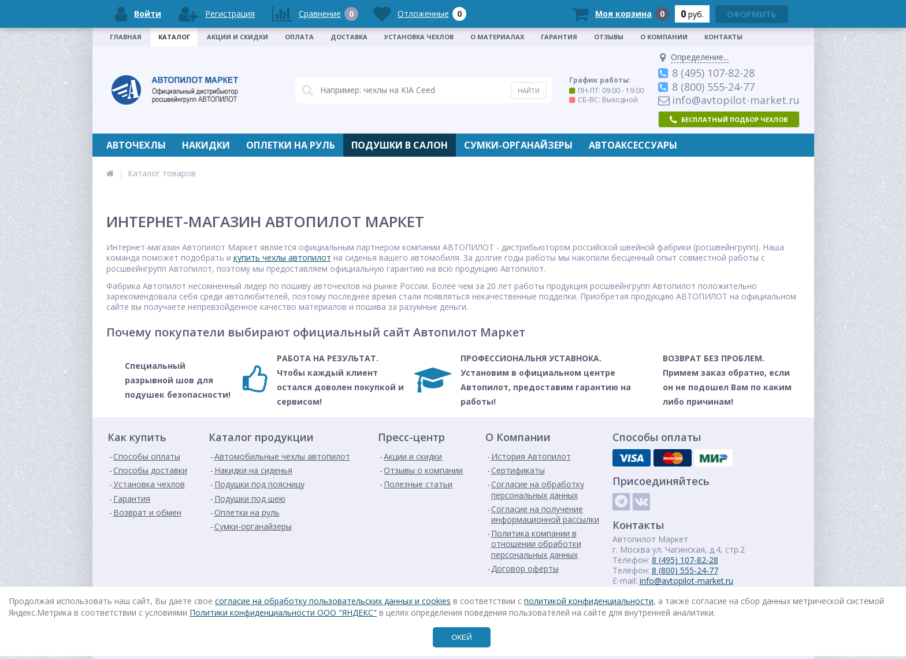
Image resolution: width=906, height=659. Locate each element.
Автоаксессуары (633, 145)
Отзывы (608, 36)
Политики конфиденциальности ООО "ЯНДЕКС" (283, 612)
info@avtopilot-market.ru (686, 580)
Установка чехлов (419, 36)
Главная (126, 36)
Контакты (723, 36)
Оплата (299, 36)
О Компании (664, 36)
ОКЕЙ (461, 637)
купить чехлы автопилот (282, 257)
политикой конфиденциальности (588, 600)
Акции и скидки (237, 36)
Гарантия (559, 36)
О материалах (497, 36)
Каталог (174, 36)
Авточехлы (136, 145)
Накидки (206, 145)
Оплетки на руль (290, 145)
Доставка (349, 36)
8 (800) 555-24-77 (685, 570)
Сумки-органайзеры (518, 145)
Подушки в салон (399, 145)
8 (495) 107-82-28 (685, 559)
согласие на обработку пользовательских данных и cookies (333, 600)
